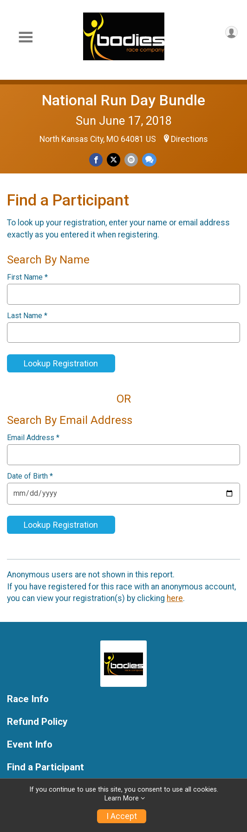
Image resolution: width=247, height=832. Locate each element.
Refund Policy (37, 722)
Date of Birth (30, 476)
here (175, 598)
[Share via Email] (131, 159)
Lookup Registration (61, 363)
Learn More (121, 798)
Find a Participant (45, 767)
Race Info (28, 699)
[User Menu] (231, 32)
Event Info (29, 744)
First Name (27, 277)
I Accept (121, 816)
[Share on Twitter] (113, 159)
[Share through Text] (149, 159)
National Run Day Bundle (123, 100)
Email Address (33, 438)
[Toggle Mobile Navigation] (25, 37)
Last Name (27, 316)
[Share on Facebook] (96, 159)
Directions (189, 139)
